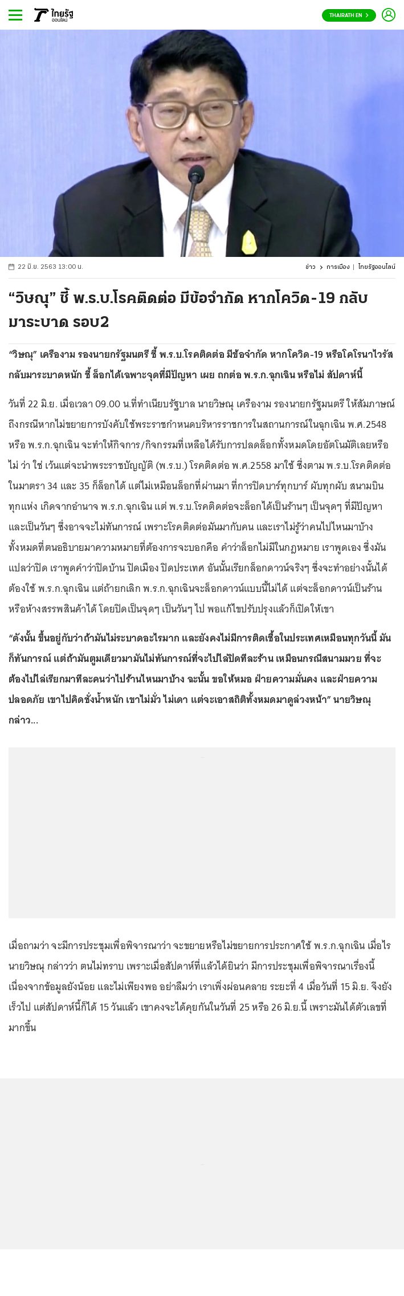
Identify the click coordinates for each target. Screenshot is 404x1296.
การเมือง (338, 267)
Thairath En (349, 16)
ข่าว (310, 267)
